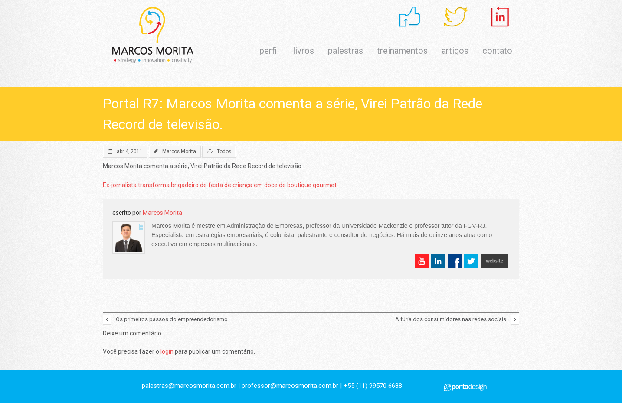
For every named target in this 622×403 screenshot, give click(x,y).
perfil (269, 51)
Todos (224, 151)
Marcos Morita (179, 151)
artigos (455, 51)
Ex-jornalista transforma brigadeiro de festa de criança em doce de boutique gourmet (220, 185)
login (167, 351)
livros (303, 51)
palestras (345, 51)
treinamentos (402, 51)
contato (497, 51)
